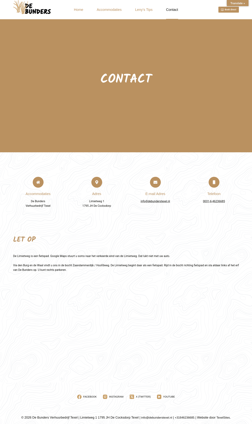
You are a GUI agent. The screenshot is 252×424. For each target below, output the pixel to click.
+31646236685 (185, 417)
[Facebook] (87, 397)
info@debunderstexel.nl (155, 201)
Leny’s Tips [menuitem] (144, 10)
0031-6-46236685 (214, 201)
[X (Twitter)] (140, 397)
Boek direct (228, 9)
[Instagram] (113, 397)
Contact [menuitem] (172, 10)
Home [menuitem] (78, 10)
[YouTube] (166, 397)
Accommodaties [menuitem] (109, 10)
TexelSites (225, 417)
